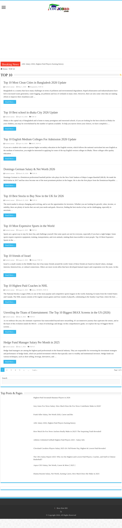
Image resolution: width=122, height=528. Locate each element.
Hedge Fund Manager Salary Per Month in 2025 (31, 342)
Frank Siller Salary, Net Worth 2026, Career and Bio (53, 414)
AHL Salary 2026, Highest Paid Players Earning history (42, 64)
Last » (35, 370)
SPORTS (39, 290)
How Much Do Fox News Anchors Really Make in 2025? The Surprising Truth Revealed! (67, 431)
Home (4, 69)
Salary (34, 290)
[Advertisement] (61, 35)
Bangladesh (33, 87)
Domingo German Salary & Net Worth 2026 (29, 169)
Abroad (34, 260)
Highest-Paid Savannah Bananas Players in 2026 (51, 397)
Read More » (9, 102)
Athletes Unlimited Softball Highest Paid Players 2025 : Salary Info (59, 440)
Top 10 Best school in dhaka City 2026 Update (30, 112)
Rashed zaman (9, 87)
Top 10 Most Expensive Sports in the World (28, 225)
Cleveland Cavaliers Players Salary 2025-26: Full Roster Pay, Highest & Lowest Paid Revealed (69, 448)
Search (4, 378)
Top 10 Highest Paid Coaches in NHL (25, 285)
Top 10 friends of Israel (17, 255)
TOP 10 (40, 87)
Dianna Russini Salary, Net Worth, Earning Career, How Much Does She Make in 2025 (66, 474)
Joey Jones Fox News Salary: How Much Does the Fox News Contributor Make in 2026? (67, 406)
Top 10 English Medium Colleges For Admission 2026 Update (39, 139)
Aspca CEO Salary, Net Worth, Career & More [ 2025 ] (54, 465)
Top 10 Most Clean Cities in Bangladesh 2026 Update (34, 82)
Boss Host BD (62, 508)
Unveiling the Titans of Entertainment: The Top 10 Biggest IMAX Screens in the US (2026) (56, 312)
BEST (33, 143)
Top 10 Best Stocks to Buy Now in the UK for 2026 (33, 196)
